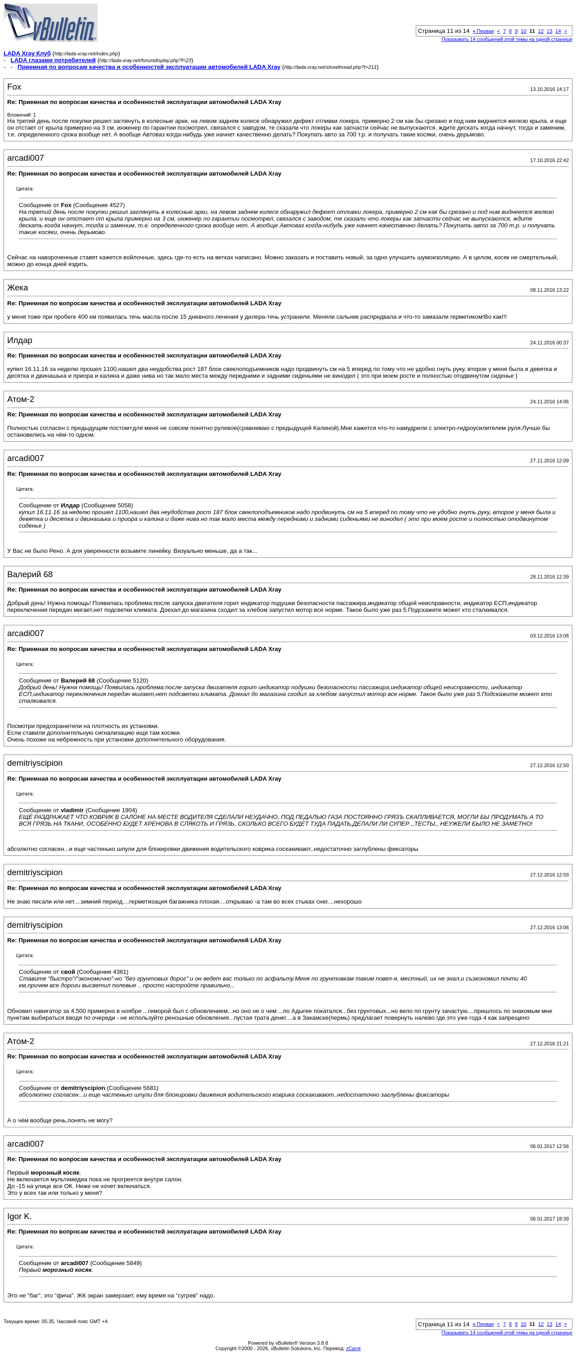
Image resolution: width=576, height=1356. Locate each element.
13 (549, 31)
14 (558, 31)
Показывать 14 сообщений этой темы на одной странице (506, 39)
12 (541, 31)
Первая (483, 31)
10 (523, 31)
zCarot (353, 1348)
